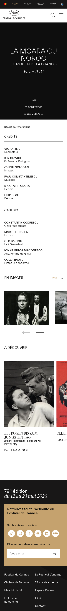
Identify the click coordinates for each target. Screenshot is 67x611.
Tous (54, 277)
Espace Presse (44, 590)
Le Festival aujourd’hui (11, 600)
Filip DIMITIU (13, 195)
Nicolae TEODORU (17, 185)
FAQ (38, 598)
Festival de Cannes (16, 574)
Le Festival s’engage (48, 574)
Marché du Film (14, 590)
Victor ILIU (12, 148)
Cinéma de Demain (16, 582)
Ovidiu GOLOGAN (16, 167)
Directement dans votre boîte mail (29, 544)
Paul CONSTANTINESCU (21, 176)
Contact (40, 606)
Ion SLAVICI (12, 158)
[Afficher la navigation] (61, 15)
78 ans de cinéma (46, 582)
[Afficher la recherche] (53, 15)
